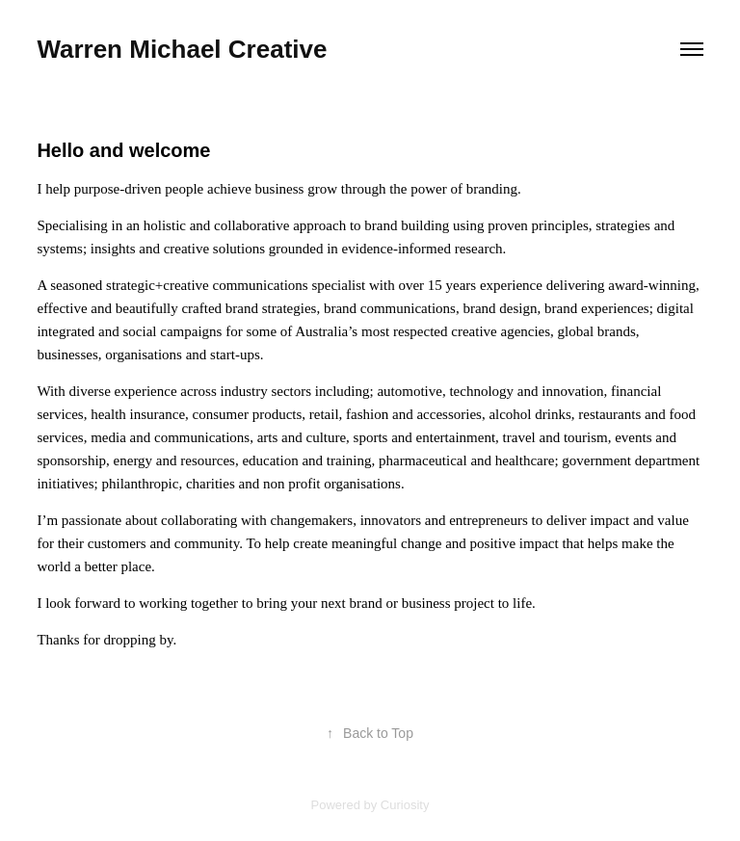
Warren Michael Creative (182, 49)
